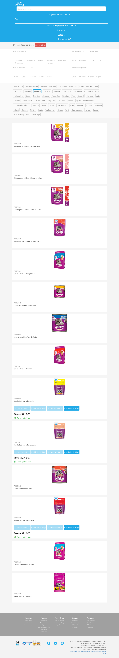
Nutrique (72, 86)
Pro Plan (52, 86)
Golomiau (61, 100)
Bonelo (70, 100)
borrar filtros (40, 45)
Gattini (33, 110)
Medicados (44, 631)
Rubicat (89, 105)
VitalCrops (36, 114)
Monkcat (35, 105)
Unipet (60, 110)
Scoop (44, 105)
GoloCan (65, 96)
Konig (40, 110)
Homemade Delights (21, 105)
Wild (67, 110)
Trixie (72, 105)
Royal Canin (18, 86)
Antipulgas (44, 629)
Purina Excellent (32, 86)
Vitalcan (44, 86)
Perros (61, 30)
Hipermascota (76, 110)
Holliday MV (18, 96)
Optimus (17, 100)
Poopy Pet (56, 96)
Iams (96, 86)
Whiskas (37, 91)
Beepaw (25, 110)
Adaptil (16, 110)
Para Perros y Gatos (21, 114)
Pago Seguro (59, 625)
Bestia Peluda (62, 105)
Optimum (56, 91)
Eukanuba (78, 91)
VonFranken (50, 110)
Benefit (51, 105)
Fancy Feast (27, 100)
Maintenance (88, 100)
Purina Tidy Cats (48, 100)
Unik (98, 96)
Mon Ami (27, 91)
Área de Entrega (59, 620)
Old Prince (63, 86)
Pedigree (47, 91)
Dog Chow (67, 91)
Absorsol (45, 96)
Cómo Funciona (90, 620)
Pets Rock (98, 105)
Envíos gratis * (64, 39)
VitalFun (80, 105)
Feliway (88, 110)
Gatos (61, 34)
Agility (78, 100)
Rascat (95, 110)
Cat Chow (17, 91)
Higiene (43, 625)
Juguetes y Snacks (44, 627)
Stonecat (90, 96)
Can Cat (36, 96)
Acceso (90, 627)
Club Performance (91, 91)
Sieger (28, 96)
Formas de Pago (59, 623)
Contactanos (28, 625)
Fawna (37, 100)
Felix (73, 96)
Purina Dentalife (85, 86)
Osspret (81, 96)
